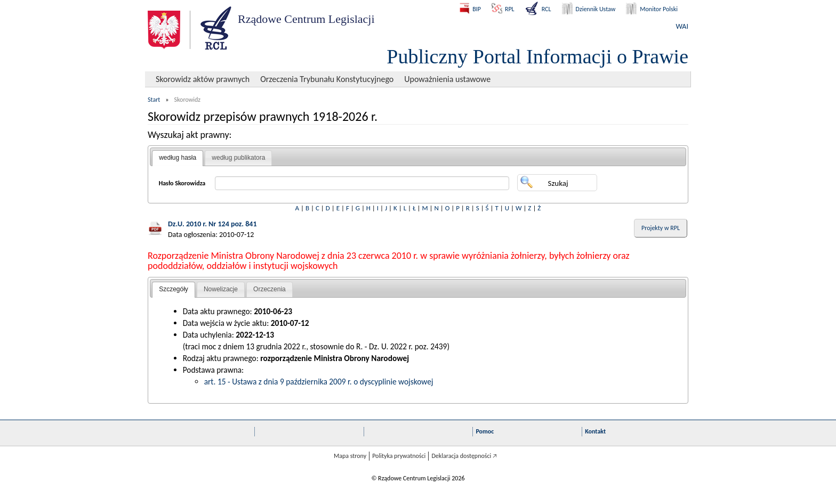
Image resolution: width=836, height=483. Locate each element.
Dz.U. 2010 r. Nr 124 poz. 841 (212, 223)
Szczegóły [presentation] (173, 289)
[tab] (177, 158)
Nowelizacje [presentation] (221, 289)
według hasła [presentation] (177, 157)
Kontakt (595, 431)
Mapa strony (350, 456)
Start (154, 99)
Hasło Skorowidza (182, 183)
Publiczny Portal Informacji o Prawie (537, 56)
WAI (682, 26)
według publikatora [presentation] (238, 157)
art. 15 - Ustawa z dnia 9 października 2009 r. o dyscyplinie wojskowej (318, 381)
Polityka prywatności (398, 456)
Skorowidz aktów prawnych (203, 79)
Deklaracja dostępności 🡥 (464, 456)
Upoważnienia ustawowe (447, 79)
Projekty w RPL (660, 228)
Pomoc (485, 431)
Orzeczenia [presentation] (269, 289)
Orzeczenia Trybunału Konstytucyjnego (326, 79)
